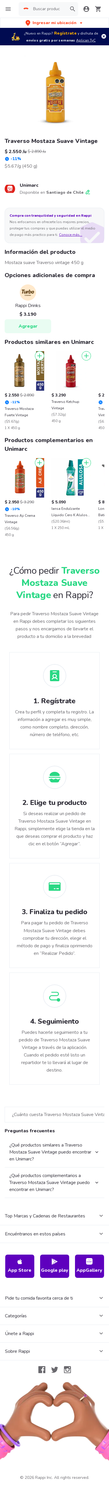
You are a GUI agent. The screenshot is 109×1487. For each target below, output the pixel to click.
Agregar (28, 326)
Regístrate (65, 33)
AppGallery (89, 1265)
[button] (54, 23)
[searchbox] (48, 9)
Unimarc (29, 185)
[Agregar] (39, 355)
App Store (19, 1265)
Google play (54, 1265)
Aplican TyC (86, 40)
